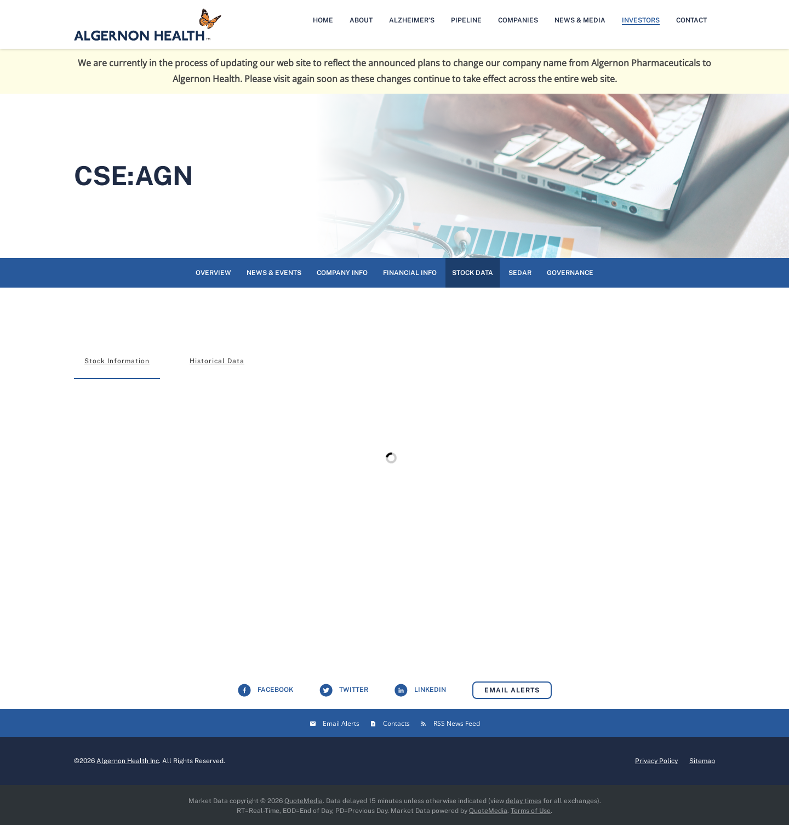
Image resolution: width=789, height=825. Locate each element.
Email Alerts (512, 690)
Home (323, 20)
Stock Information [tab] (117, 361)
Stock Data (472, 273)
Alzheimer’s (411, 20)
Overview (213, 273)
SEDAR (519, 273)
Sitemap (702, 761)
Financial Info (410, 273)
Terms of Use (531, 811)
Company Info (342, 273)
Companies (518, 20)
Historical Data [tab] (217, 361)
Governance (570, 273)
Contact (691, 20)
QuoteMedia (303, 801)
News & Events (274, 273)
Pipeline (466, 20)
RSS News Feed (456, 723)
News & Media (579, 20)
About (361, 20)
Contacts (396, 723)
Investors (641, 20)
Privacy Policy (656, 761)
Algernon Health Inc (127, 761)
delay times (523, 801)
